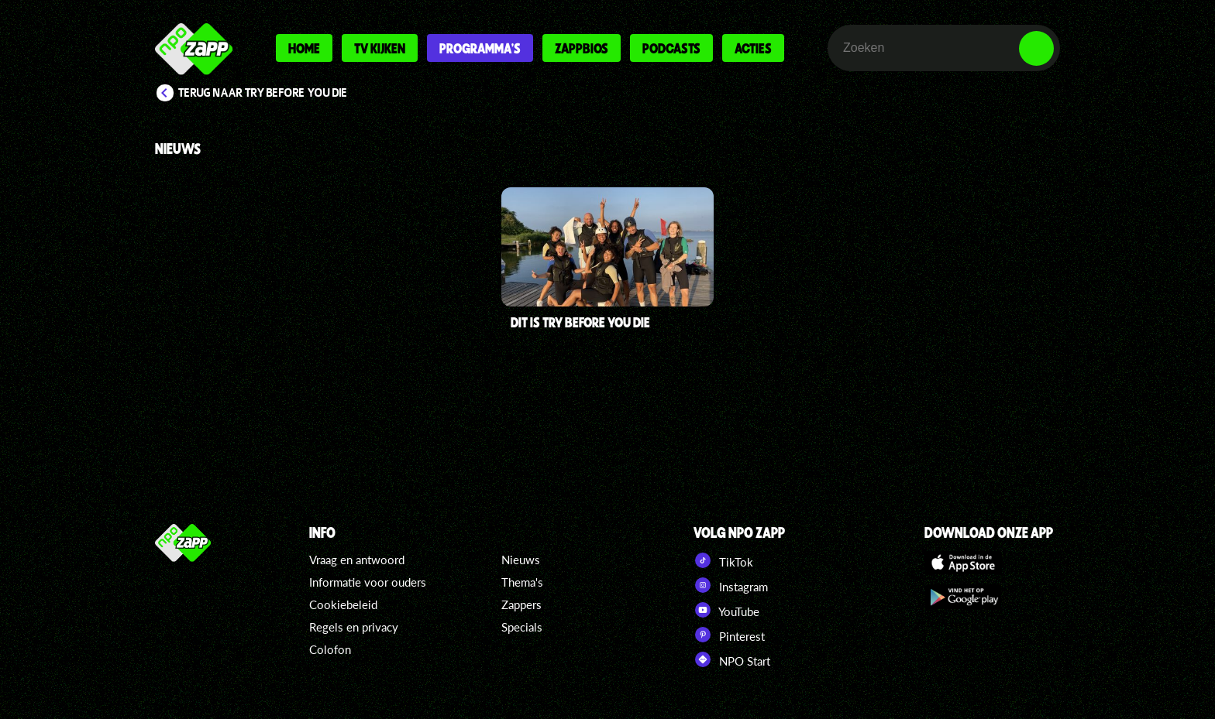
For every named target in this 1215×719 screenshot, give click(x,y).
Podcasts (671, 48)
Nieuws (520, 560)
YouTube (726, 610)
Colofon (330, 649)
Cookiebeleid (343, 604)
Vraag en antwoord (356, 560)
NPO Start (732, 659)
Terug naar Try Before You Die (263, 93)
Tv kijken (379, 48)
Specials (521, 627)
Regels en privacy (353, 627)
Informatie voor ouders (367, 582)
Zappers (521, 604)
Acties (753, 48)
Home (304, 48)
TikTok (723, 560)
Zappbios (581, 48)
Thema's (522, 582)
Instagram (731, 585)
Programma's (480, 48)
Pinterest (729, 634)
